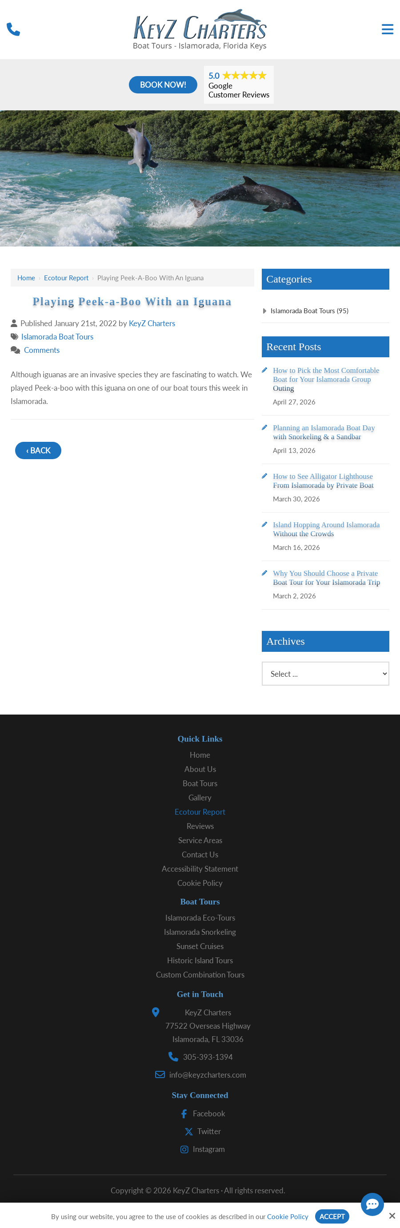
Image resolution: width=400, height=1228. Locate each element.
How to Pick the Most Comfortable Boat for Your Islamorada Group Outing (326, 379)
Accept (332, 1216)
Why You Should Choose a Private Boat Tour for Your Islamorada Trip (326, 577)
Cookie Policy (287, 1216)
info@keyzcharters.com (207, 1074)
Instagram (200, 1149)
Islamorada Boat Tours (57, 336)
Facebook (200, 1113)
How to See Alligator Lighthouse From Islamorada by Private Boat (323, 480)
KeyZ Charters (152, 323)
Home (26, 278)
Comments (42, 350)
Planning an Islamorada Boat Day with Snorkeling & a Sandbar (324, 432)
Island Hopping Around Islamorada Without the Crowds (326, 529)
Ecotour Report (66, 278)
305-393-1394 (208, 1057)
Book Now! (163, 84)
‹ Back (38, 450)
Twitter (200, 1131)
